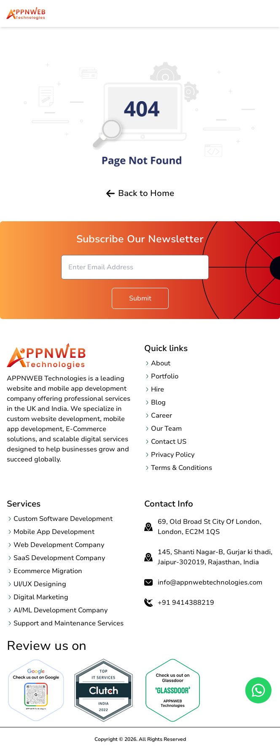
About (160, 363)
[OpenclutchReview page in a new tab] (103, 690)
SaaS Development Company (59, 558)
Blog (158, 402)
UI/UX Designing (39, 584)
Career (161, 415)
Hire (157, 389)
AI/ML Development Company (60, 610)
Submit (140, 298)
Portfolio (164, 376)
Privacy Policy (172, 454)
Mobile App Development (53, 531)
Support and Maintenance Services (68, 623)
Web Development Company (58, 545)
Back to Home (140, 193)
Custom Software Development (63, 518)
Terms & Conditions (181, 467)
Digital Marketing (40, 597)
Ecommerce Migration (47, 571)
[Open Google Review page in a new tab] (36, 690)
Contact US (168, 441)
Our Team (166, 428)
